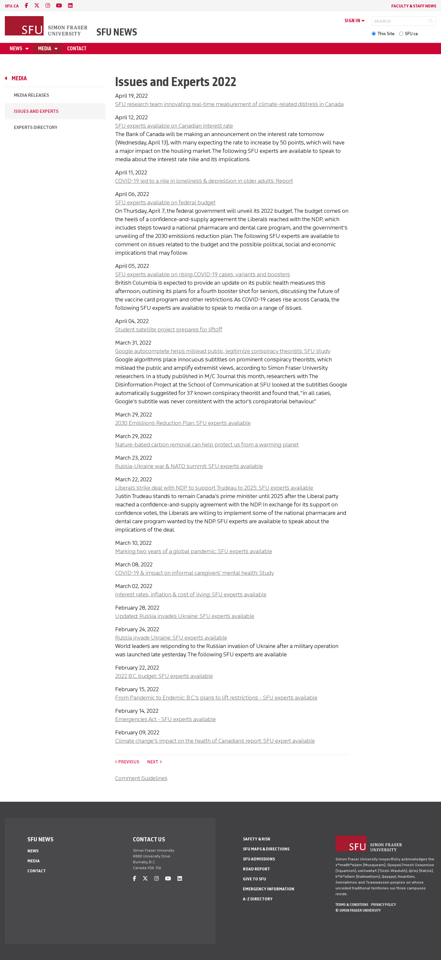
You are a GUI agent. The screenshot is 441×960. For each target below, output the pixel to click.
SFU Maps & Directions (266, 849)
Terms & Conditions (352, 904)
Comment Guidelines (141, 778)
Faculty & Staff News (413, 6)
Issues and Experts (36, 111)
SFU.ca (411, 33)
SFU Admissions (259, 859)
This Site (386, 33)
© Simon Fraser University (358, 910)
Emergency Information (268, 889)
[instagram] (47, 6)
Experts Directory (35, 127)
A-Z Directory (258, 899)
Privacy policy (383, 904)
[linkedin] (70, 6)
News (16, 48)
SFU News (116, 32)
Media (45, 48)
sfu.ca (12, 6)
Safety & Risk (256, 839)
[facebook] (26, 6)
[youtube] (59, 6)
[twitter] (36, 6)
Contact (76, 48)
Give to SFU (254, 879)
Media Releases (31, 95)
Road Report (256, 869)
